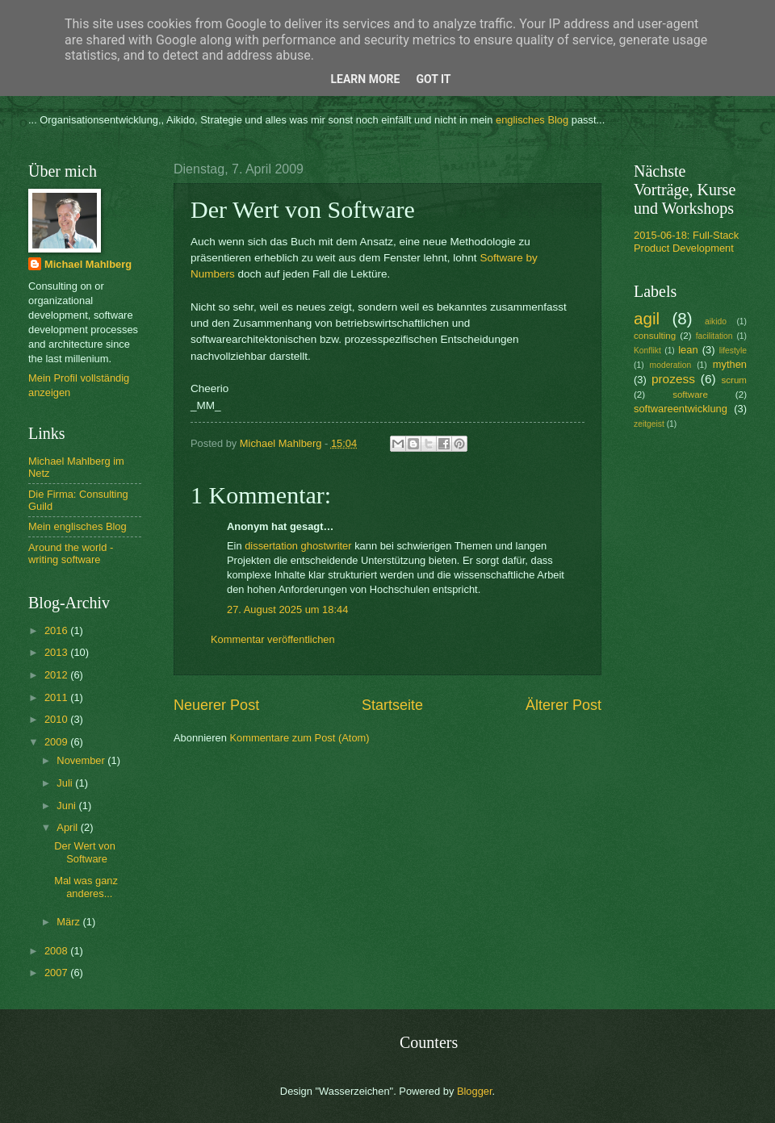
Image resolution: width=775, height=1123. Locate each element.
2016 (57, 630)
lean (688, 350)
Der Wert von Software (84, 852)
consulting (655, 335)
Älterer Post (563, 705)
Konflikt (647, 350)
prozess (673, 379)
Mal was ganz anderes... (86, 887)
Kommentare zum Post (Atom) (299, 738)
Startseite (392, 705)
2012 (57, 675)
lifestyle (733, 350)
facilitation (714, 336)
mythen (730, 364)
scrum (734, 380)
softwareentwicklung (680, 409)
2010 (57, 719)
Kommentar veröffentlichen (273, 639)
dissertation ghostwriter (298, 546)
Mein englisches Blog (77, 526)
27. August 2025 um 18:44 (287, 609)
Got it (433, 79)
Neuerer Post (216, 705)
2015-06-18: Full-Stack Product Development (686, 241)
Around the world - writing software (70, 553)
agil (647, 318)
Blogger (474, 1091)
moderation (671, 365)
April (68, 827)
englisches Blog (532, 120)
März (69, 922)
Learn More (365, 79)
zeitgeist (649, 424)
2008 (57, 951)
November (82, 760)
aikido (716, 321)
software (690, 394)
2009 (57, 742)
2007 (57, 972)
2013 (57, 652)
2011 (57, 697)
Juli (66, 783)
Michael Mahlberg (88, 264)
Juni (67, 805)
